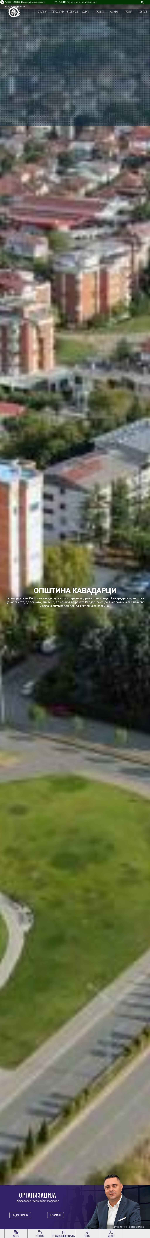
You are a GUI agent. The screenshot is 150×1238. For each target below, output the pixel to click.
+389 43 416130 (13, 2)
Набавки (114, 11)
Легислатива (58, 11)
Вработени (55, 1215)
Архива (128, 11)
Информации (72, 11)
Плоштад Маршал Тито (16, 6)
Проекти (100, 11)
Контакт (143, 11)
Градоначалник (20, 1215)
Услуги (85, 11)
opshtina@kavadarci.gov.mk (34, 2)
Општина (42, 11)
